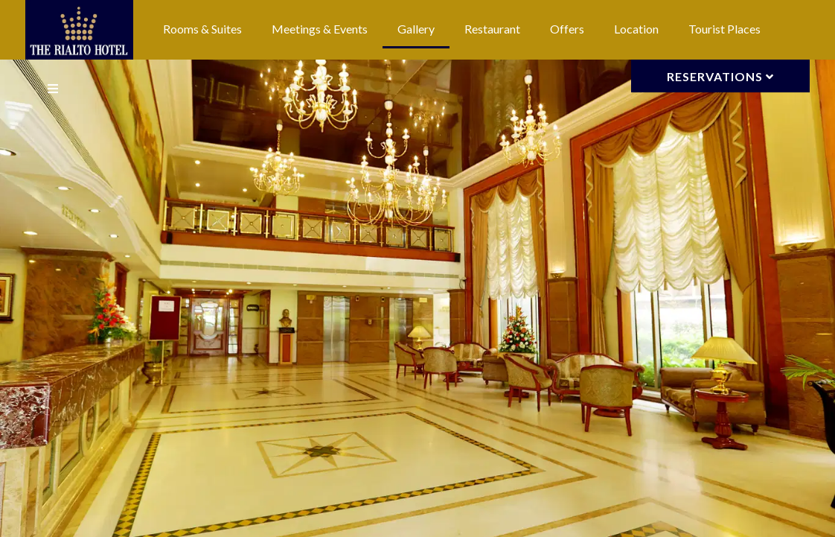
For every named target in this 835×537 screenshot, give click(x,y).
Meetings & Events (320, 29)
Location (636, 29)
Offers (567, 29)
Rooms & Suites (202, 29)
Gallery (416, 29)
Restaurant (492, 29)
